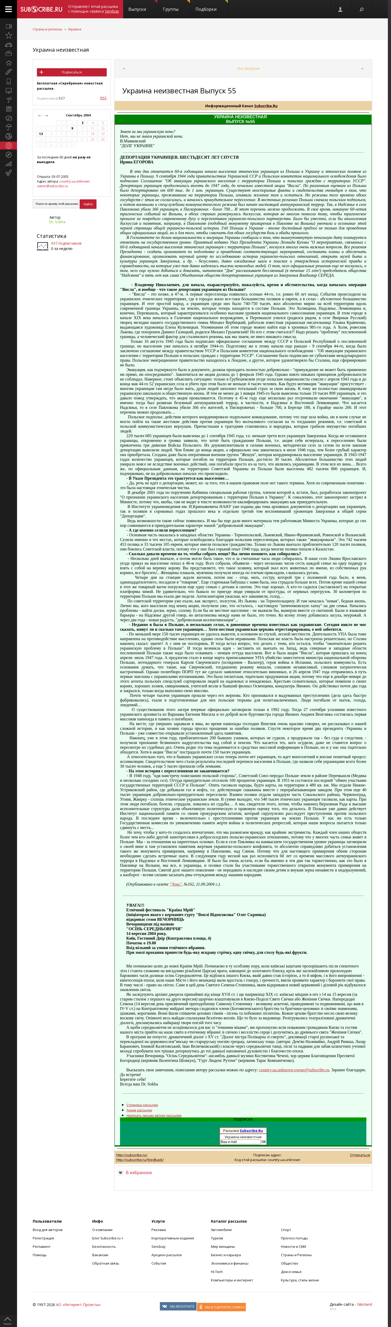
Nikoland (364, 1304)
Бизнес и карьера (226, 1255)
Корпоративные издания (172, 1238)
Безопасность (104, 1246)
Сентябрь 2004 (78, 115)
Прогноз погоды (294, 1238)
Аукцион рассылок (166, 1255)
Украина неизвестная (61, 49)
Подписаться (72, 72)
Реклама (158, 1229)
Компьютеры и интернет (232, 1280)
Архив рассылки (139, 1110)
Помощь (40, 1255)
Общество (289, 1263)
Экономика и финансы (229, 1263)
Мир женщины (223, 1246)
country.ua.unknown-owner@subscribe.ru (63, 183)
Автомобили (221, 1229)
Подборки (212, 6)
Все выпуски (248, 68)
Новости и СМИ (293, 1246)
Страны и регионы (47, 29)
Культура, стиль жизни (300, 1280)
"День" (176, 884)
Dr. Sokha (57, 221)
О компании (102, 1229)
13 (41, 134)
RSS (103, 97)
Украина (74, 29)
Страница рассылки (142, 1105)
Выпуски (143, 6)
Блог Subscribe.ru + (108, 1238)
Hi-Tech (217, 1271)
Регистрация (43, 1238)
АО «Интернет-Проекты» (78, 1304)
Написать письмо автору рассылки (154, 1115)
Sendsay (158, 1246)
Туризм (217, 1238)
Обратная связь (105, 1263)
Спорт (286, 1229)
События (158, 1263)
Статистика (51, 235)
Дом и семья (291, 1271)
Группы (176, 6)
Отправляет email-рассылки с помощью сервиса (93, 9)
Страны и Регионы (296, 1255)
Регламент (42, 1246)
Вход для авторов (48, 1229)
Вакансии (100, 1255)
